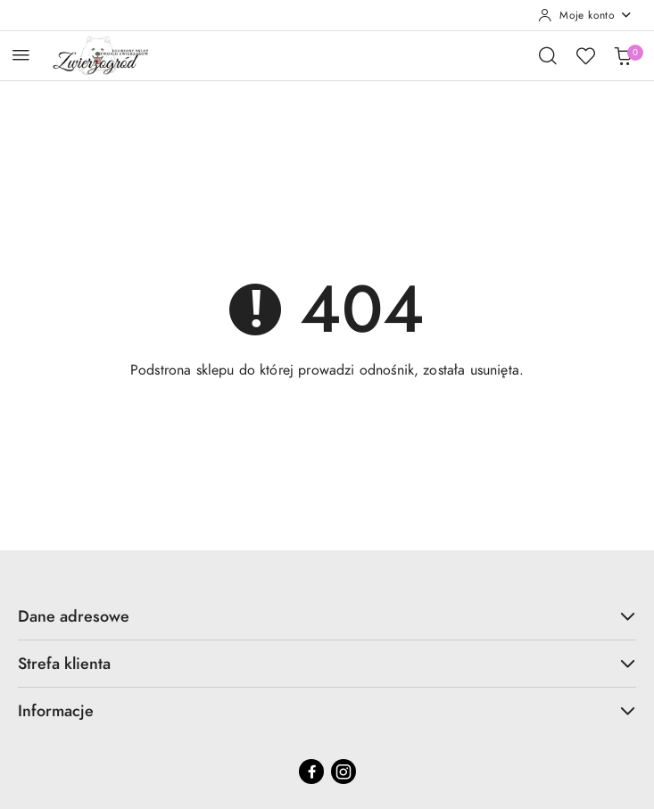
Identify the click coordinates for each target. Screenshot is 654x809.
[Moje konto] (585, 15)
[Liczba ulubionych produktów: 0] (585, 55)
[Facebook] (311, 771)
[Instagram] (343, 771)
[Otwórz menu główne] (21, 55)
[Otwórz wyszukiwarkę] (548, 55)
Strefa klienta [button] (327, 663)
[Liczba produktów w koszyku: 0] (623, 55)
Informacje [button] (327, 710)
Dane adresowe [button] (327, 616)
